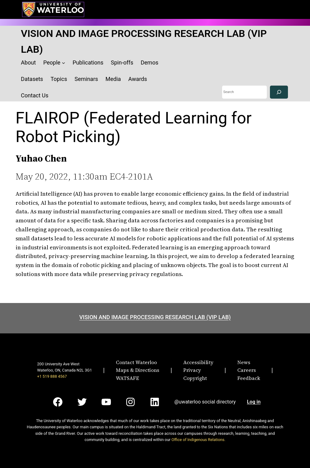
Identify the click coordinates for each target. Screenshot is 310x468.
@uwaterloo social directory (205, 402)
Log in (254, 402)
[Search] (279, 92)
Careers (246, 370)
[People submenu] (63, 63)
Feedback (248, 378)
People (51, 62)
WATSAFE (127, 378)
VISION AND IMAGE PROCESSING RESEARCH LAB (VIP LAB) (155, 317)
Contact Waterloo (136, 362)
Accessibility (198, 362)
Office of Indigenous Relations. (198, 439)
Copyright (195, 378)
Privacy (192, 370)
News (243, 362)
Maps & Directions (137, 370)
